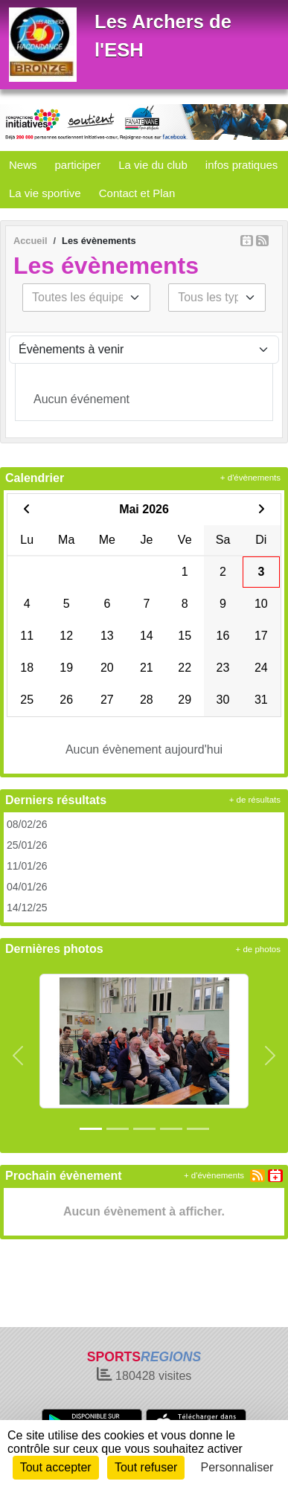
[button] (18, 1055)
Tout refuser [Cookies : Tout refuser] (146, 1467)
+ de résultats (255, 799)
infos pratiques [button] (241, 164)
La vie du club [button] (153, 164)
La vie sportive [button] (45, 193)
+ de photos (258, 949)
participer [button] (78, 164)
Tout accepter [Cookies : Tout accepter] (56, 1467)
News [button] (23, 164)
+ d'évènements (250, 477)
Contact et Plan (137, 193)
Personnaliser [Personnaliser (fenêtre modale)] (237, 1467)
